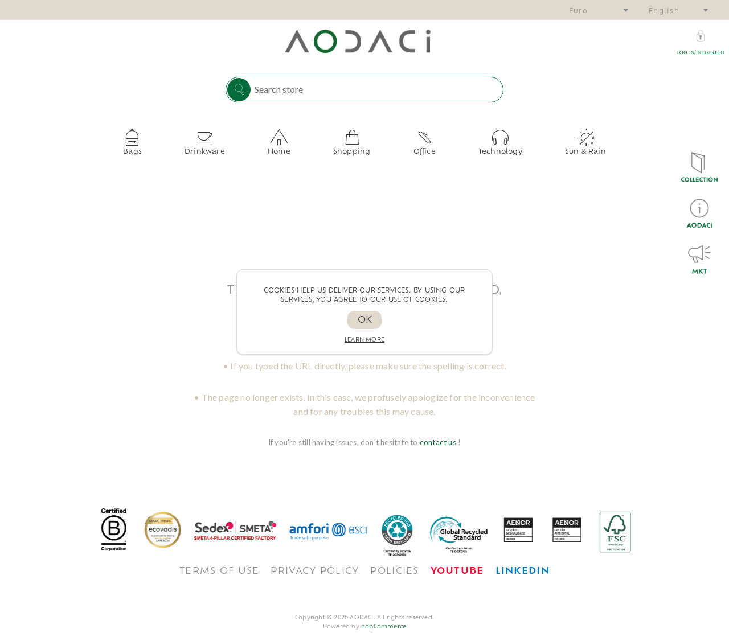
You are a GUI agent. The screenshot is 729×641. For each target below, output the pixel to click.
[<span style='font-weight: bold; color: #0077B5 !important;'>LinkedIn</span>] (522, 562)
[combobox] (598, 10)
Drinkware (256, 147)
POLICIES (394, 562)
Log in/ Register (701, 52)
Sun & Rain (508, 147)
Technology (449, 147)
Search (239, 89)
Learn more (364, 340)
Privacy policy (315, 562)
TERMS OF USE (219, 562)
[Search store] (376, 88)
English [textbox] (664, 12)
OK (365, 320)
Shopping (352, 147)
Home (304, 147)
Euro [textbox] (578, 12)
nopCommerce (383, 618)
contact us (439, 433)
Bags (209, 147)
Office (399, 147)
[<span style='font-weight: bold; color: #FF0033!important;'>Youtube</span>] (457, 562)
